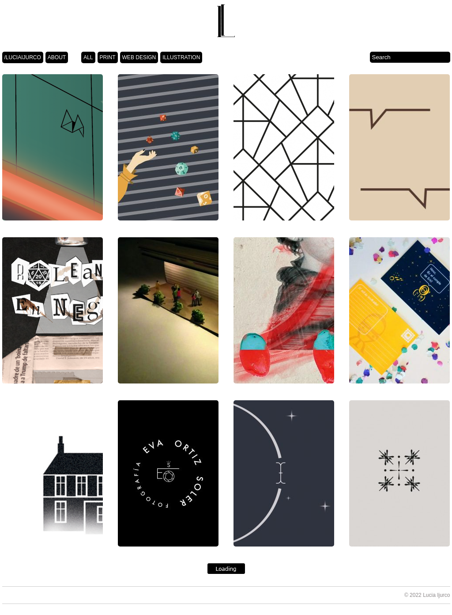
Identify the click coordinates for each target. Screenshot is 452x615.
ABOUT (57, 57)
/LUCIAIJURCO (22, 57)
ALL (88, 57)
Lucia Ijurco (436, 595)
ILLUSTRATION (181, 57)
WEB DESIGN (139, 57)
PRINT (108, 57)
